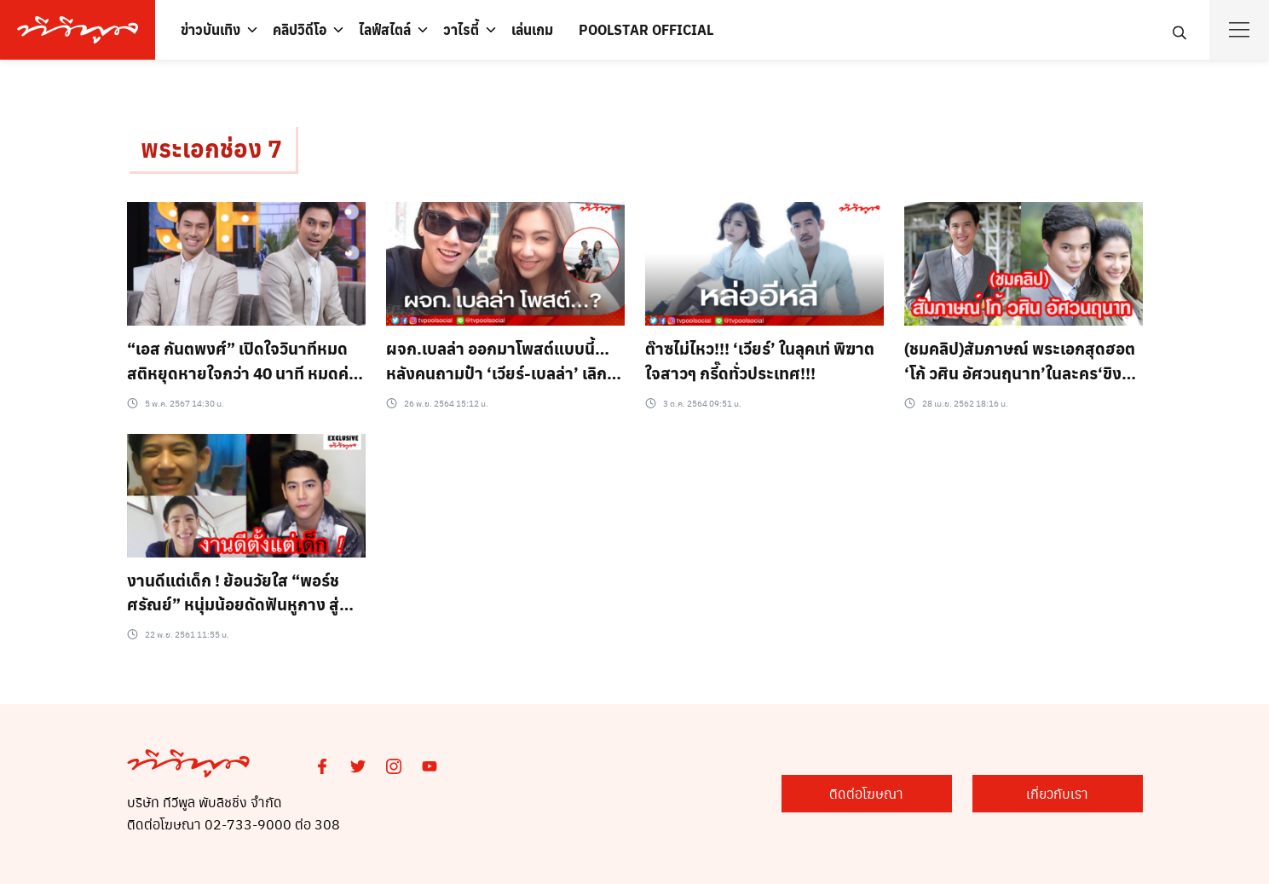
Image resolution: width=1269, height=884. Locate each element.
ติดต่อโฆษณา (866, 793)
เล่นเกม (532, 29)
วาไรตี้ (461, 29)
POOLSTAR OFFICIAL (646, 29)
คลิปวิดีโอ (299, 29)
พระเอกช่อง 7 (211, 147)
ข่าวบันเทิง (210, 29)
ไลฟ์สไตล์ (385, 29)
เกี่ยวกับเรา (1057, 793)
